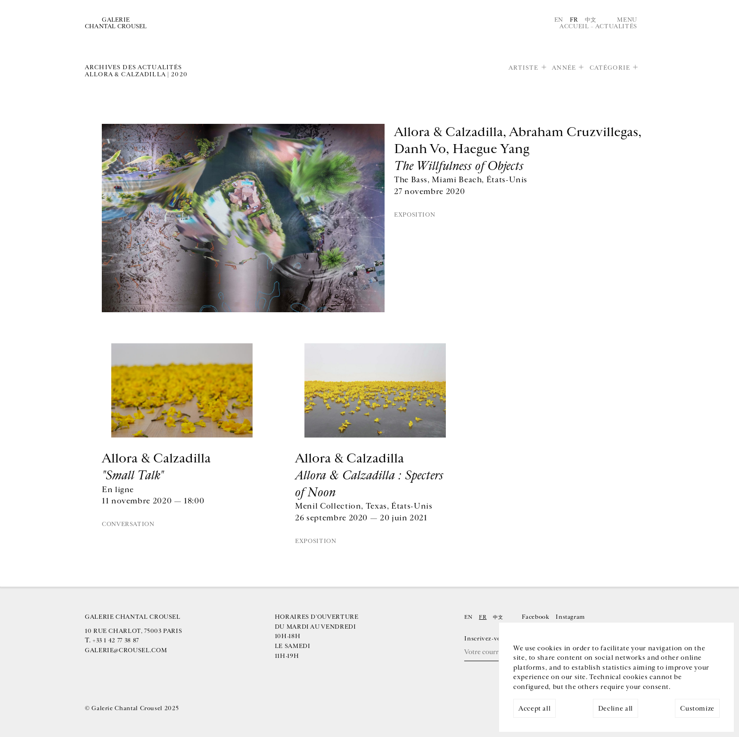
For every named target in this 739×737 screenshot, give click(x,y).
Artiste (524, 68)
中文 (591, 20)
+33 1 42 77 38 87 (115, 640)
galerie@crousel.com (126, 650)
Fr (574, 20)
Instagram (570, 617)
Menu (627, 20)
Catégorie (610, 68)
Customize (697, 709)
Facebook (535, 617)
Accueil (574, 26)
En (558, 20)
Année (564, 68)
